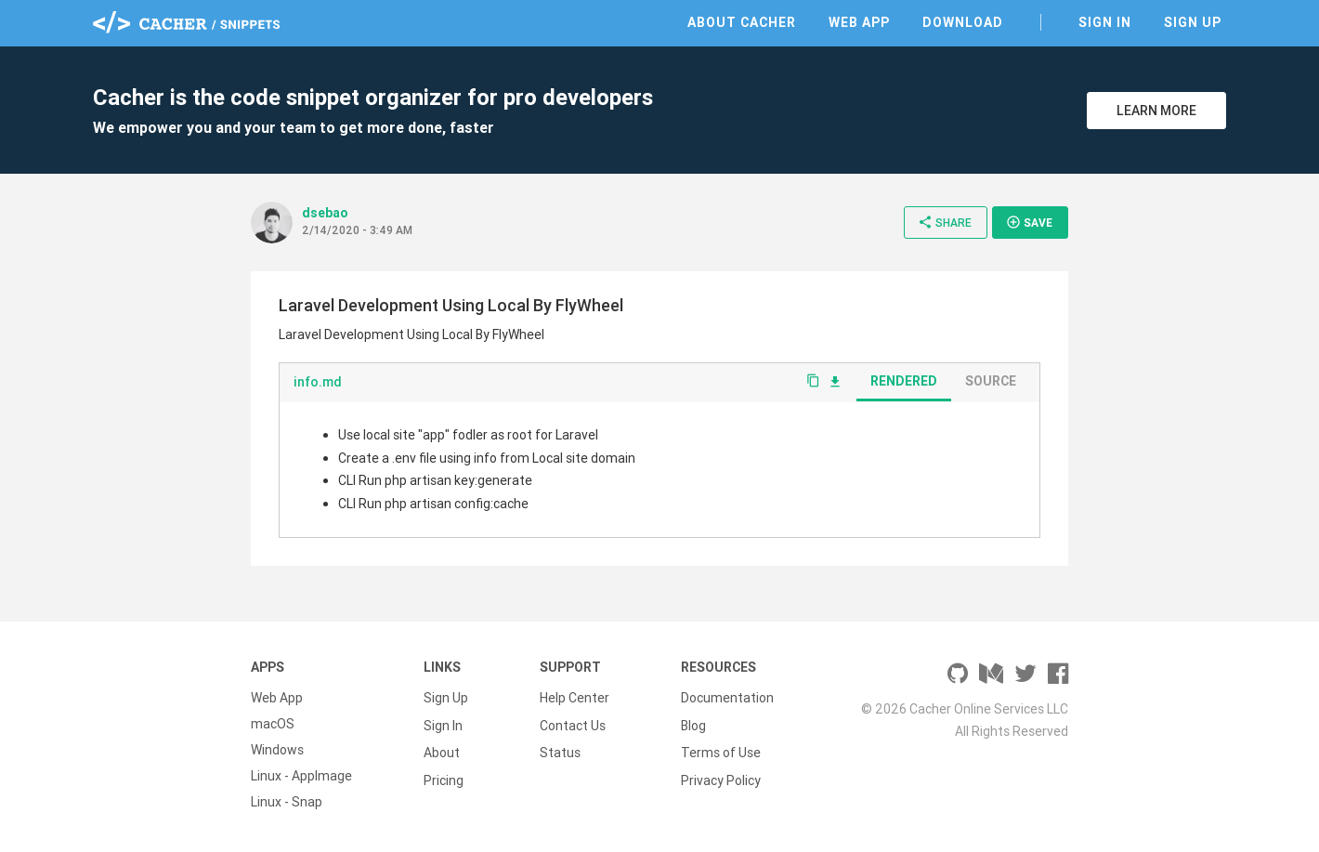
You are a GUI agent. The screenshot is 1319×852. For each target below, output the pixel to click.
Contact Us (573, 723)
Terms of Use (721, 749)
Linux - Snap (286, 801)
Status (560, 749)
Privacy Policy (721, 775)
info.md (318, 382)
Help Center (574, 697)
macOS (272, 723)
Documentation (727, 697)
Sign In (1104, 22)
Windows (277, 749)
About (442, 749)
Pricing (444, 775)
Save (1029, 222)
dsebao (325, 212)
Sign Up (1192, 22)
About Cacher (741, 22)
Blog (693, 723)
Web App (859, 22)
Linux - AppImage (301, 775)
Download (962, 22)
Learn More (1156, 110)
